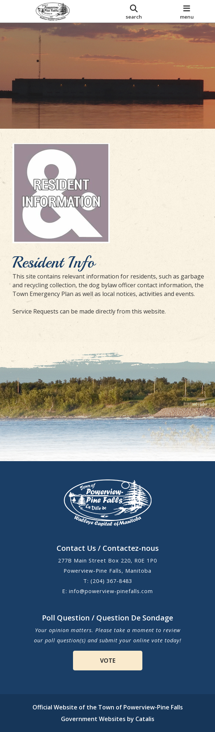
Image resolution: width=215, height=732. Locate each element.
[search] (134, 11)
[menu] (186, 11)
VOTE (107, 661)
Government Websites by (107, 719)
